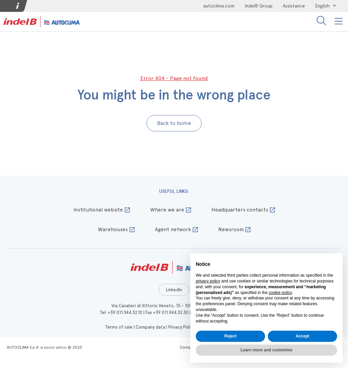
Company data (150, 327)
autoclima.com (218, 5)
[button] (339, 21)
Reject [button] (230, 336)
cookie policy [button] (280, 292)
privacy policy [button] (208, 281)
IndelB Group (259, 5)
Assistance (294, 5)
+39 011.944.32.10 (125, 312)
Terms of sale (119, 327)
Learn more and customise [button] (267, 350)
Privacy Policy (181, 327)
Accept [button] (302, 336)
